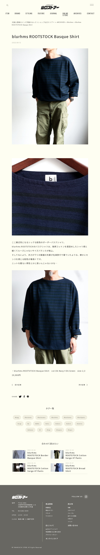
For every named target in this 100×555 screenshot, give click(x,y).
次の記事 (82, 385)
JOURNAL (53, 13)
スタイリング (71, 510)
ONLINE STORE (65, 14)
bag (17, 417)
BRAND (17, 13)
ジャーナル (71, 513)
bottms (55, 417)
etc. (48, 424)
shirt (69, 424)
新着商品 (48, 507)
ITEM (7, 13)
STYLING (29, 13)
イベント (70, 521)
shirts (80, 424)
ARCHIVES (78, 13)
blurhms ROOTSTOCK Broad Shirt (75, 468)
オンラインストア (52, 538)
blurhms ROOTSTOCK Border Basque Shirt (37, 455)
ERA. (38, 424)
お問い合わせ (73, 525)
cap (20, 424)
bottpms (81, 417)
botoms (29, 417)
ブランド (48, 513)
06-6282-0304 (23, 511)
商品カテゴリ (49, 510)
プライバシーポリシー (51, 535)
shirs (58, 424)
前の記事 (18, 385)
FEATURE (41, 13)
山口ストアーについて (52, 529)
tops (70, 430)
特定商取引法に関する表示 (53, 532)
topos (59, 430)
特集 (69, 507)
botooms (42, 417)
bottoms (68, 417)
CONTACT (91, 13)
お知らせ (70, 519)
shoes (30, 430)
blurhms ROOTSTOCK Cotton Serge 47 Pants (76, 455)
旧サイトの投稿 (72, 516)
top (49, 430)
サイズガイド (49, 516)
